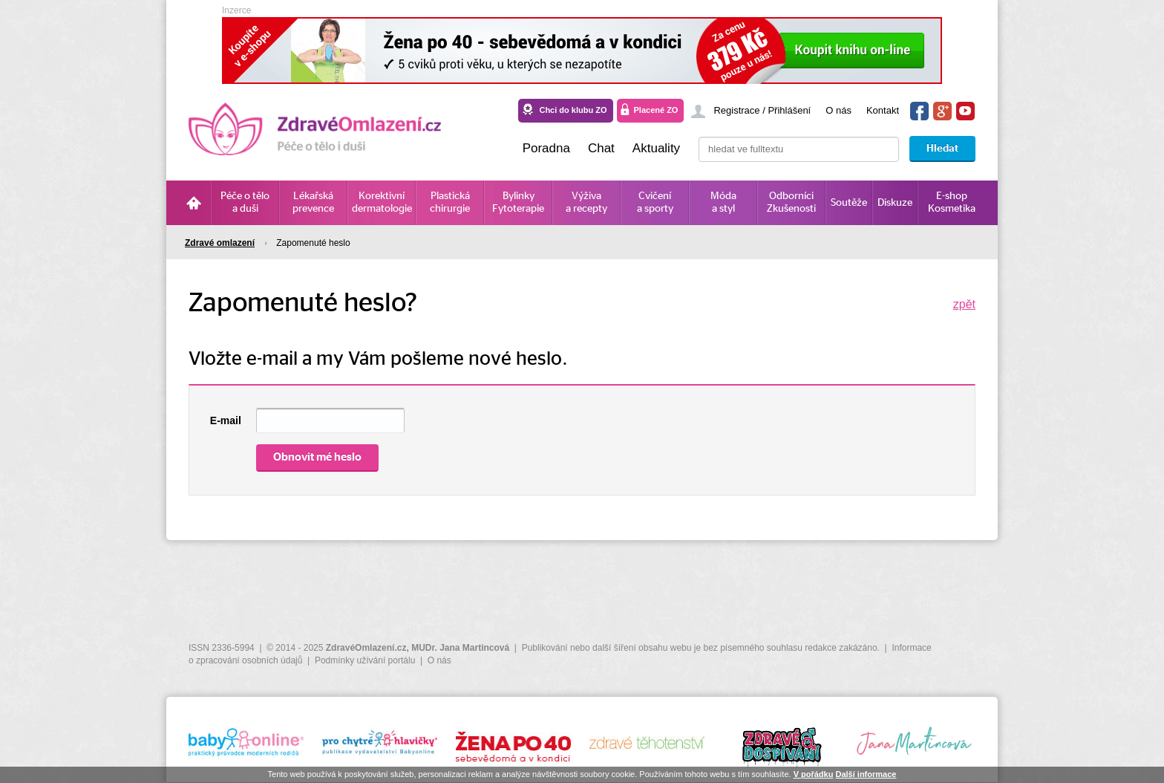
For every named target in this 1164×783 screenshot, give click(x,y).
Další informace (865, 774)
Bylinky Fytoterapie (518, 202)
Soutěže (849, 203)
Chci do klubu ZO (572, 109)
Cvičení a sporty (655, 202)
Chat (601, 148)
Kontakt (882, 110)
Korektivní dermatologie (382, 202)
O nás (838, 110)
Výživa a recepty (586, 202)
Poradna (546, 148)
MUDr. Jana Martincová (460, 648)
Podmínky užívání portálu (365, 660)
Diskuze (894, 203)
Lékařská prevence (313, 202)
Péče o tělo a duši (244, 202)
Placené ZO (656, 109)
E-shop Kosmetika (951, 202)
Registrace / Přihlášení (762, 110)
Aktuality (656, 148)
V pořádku (814, 774)
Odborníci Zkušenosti (791, 202)
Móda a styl (723, 202)
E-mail (225, 420)
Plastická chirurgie (450, 202)
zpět (964, 304)
